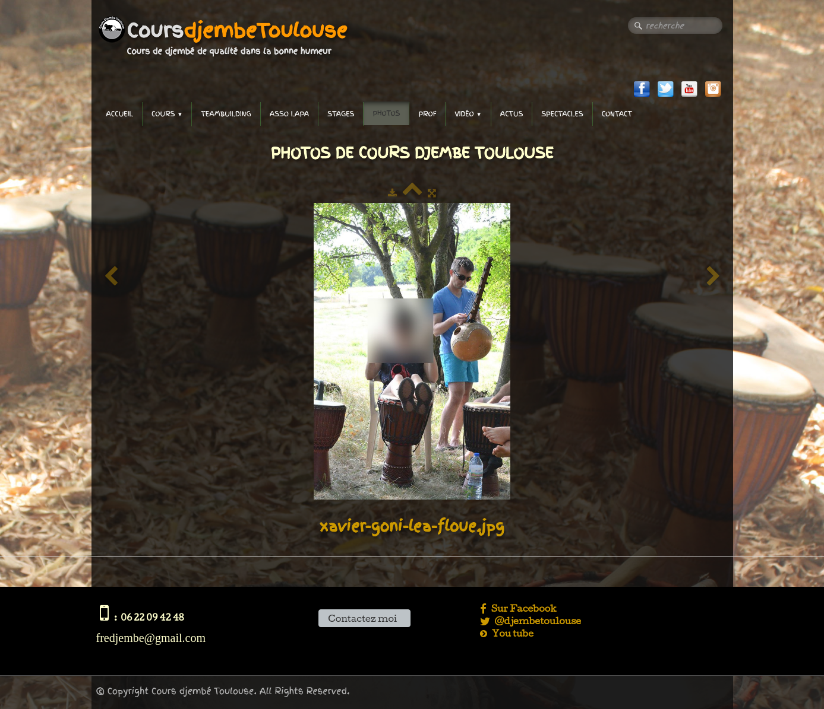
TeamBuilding (226, 114)
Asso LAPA (289, 114)
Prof (427, 114)
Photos (386, 113)
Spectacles (562, 114)
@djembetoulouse (531, 620)
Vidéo (468, 114)
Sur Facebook (519, 608)
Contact (617, 114)
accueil (119, 114)
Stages (340, 114)
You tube (506, 633)
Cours (167, 114)
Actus (511, 114)
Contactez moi (364, 618)
